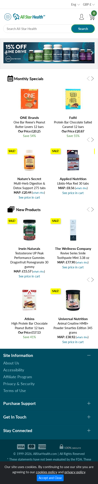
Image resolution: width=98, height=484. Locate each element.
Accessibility (13, 369)
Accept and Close (50, 478)
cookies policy (46, 472)
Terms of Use (14, 390)
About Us (11, 363)
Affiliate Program (17, 376)
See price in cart (29, 197)
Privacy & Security (19, 383)
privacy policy (74, 472)
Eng (73, 4)
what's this (38, 192)
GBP (87, 4)
